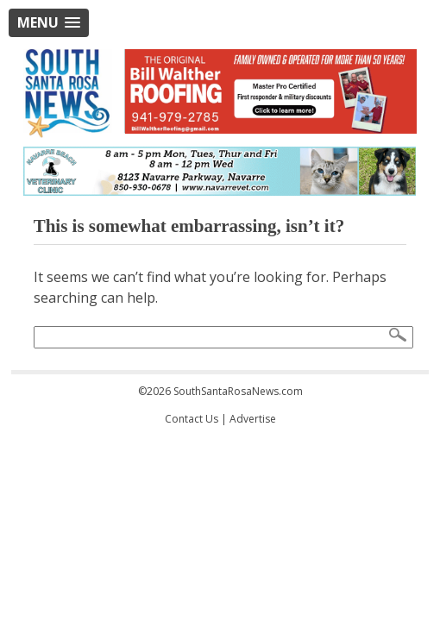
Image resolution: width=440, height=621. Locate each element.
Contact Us (191, 418)
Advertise (252, 418)
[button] (49, 23)
